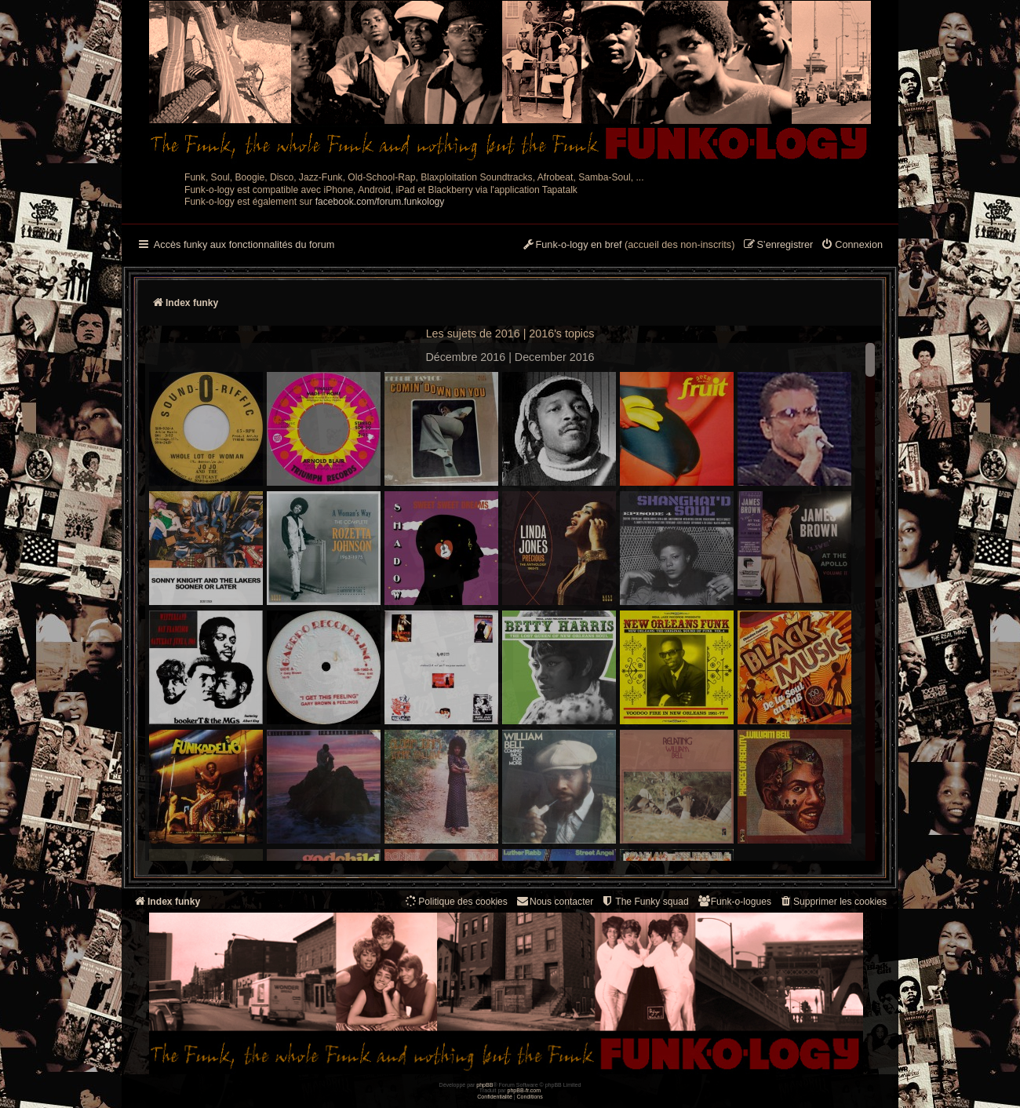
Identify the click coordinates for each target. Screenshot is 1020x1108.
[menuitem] (852, 246)
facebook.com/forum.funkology (380, 201)
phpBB (484, 1085)
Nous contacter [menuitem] (554, 901)
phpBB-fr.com (524, 1090)
